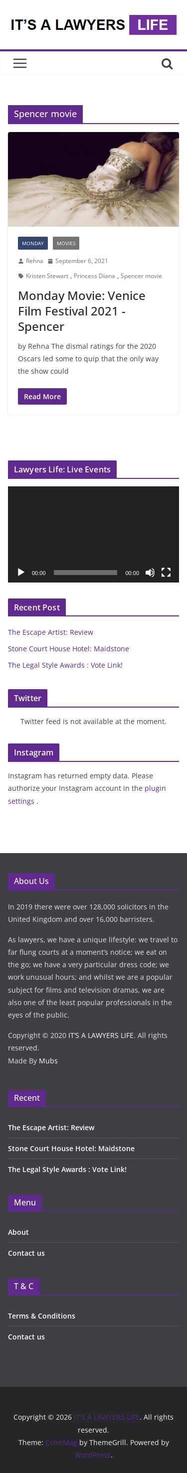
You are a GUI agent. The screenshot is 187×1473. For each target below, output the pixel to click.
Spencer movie (141, 276)
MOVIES (66, 243)
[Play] (21, 573)
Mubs (48, 1060)
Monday (33, 243)
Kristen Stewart (47, 276)
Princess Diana (94, 276)
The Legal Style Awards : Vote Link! (65, 665)
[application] (93, 534)
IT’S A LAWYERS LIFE (101, 1035)
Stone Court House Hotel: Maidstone (68, 648)
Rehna (34, 261)
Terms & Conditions (41, 1316)
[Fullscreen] (166, 573)
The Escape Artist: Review (50, 632)
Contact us (26, 1253)
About (18, 1232)
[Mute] (150, 573)
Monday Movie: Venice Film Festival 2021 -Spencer (82, 310)
